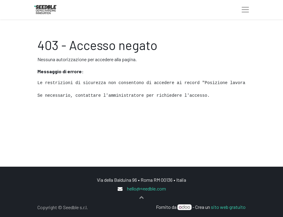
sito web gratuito (228, 207)
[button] (141, 197)
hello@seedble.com (146, 188)
